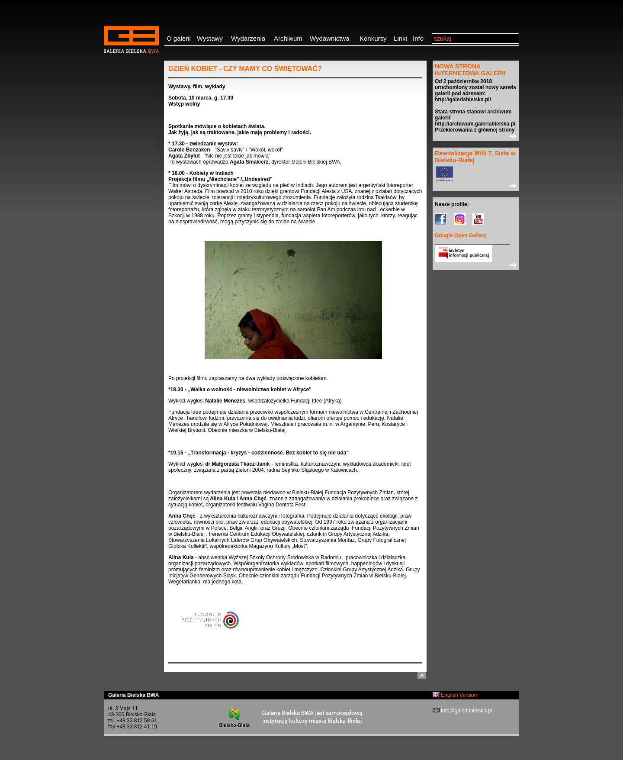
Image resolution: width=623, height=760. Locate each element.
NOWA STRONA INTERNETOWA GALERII (470, 70)
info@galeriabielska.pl (466, 711)
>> (476, 136)
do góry (421, 675)
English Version (455, 695)
